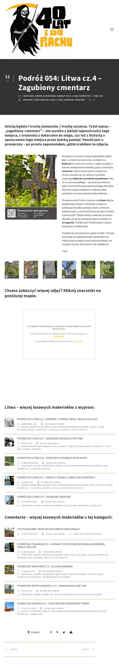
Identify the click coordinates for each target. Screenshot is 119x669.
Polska (98, 534)
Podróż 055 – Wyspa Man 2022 (44, 577)
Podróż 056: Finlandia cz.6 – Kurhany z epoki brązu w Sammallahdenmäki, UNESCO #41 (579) (61, 545)
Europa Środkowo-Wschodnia (73, 427)
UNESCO (74, 430)
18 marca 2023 (28, 552)
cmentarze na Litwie (44, 100)
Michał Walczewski (54, 424)
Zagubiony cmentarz (74, 100)
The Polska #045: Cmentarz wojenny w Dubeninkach (48, 529)
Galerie (93, 427)
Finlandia (82, 555)
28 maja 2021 (27, 482)
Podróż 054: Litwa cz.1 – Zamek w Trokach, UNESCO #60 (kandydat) (56, 477)
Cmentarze (28, 96)
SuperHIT (65, 430)
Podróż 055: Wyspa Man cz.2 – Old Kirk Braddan (45, 566)
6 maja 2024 (26, 443)
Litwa (75, 96)
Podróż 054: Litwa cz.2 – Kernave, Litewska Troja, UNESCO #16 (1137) (57, 419)
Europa (38, 96)
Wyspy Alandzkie (93, 594)
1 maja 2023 (26, 591)
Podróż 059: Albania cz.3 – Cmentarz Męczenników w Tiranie (53, 603)
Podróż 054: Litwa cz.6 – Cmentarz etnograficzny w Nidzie (52, 457)
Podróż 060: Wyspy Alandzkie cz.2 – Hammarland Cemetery (51, 585)
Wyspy (71, 488)
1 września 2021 (29, 424)
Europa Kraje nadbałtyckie (57, 96)
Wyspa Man (65, 577)
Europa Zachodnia (77, 574)
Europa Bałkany (58, 611)
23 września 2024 (29, 463)
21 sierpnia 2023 (29, 502)
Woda (64, 488)
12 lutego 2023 (28, 608)
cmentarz (28, 100)
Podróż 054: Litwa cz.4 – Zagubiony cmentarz (44, 496)
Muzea (31, 430)
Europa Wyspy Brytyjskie (54, 574)
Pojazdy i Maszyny (31, 449)
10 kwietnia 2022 (29, 534)
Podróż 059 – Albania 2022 (30, 614)
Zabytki (83, 430)
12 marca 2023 (28, 571)
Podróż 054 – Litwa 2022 (91, 96)
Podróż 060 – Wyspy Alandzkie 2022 (59, 594)
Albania (25, 611)
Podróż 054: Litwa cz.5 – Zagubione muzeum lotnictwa (50, 438)
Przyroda (38, 558)
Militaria (22, 430)
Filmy (92, 485)
